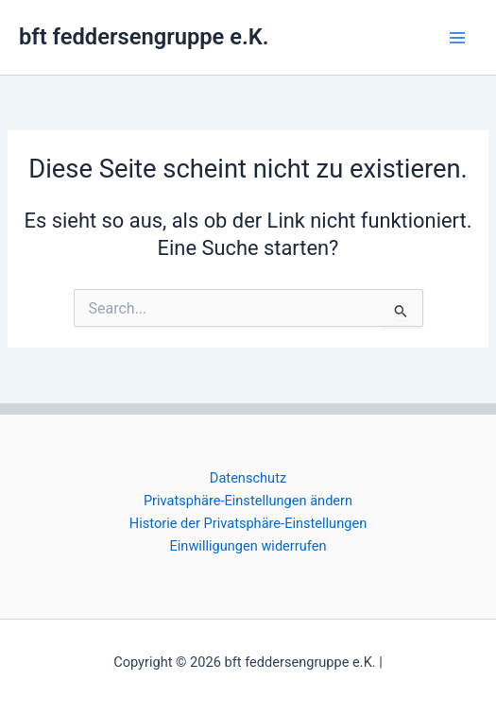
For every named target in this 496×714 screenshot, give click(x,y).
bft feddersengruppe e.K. (143, 37)
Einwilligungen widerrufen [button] (248, 545)
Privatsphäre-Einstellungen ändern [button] (248, 500)
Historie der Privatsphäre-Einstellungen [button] (248, 523)
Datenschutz (248, 477)
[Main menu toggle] (457, 38)
